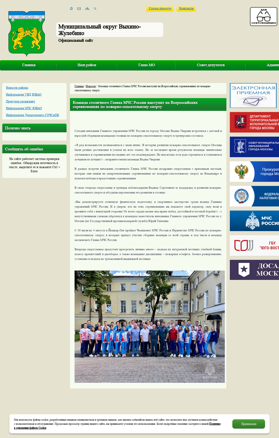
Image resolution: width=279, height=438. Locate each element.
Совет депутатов (211, 65)
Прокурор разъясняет (20, 101)
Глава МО (146, 65)
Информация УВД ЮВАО (23, 94)
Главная (28, 65)
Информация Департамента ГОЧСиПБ (32, 115)
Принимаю (248, 424)
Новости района (17, 87)
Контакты (186, 8)
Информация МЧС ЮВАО (24, 108)
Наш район (87, 65)
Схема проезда (160, 8)
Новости (91, 86)
